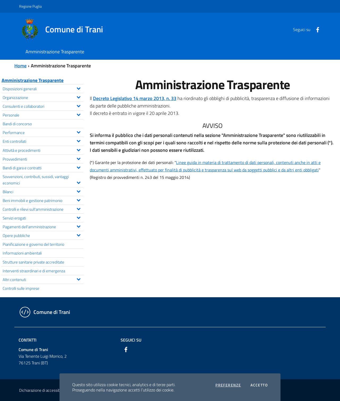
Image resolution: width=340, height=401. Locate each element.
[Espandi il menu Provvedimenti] (78, 158)
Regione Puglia (30, 6)
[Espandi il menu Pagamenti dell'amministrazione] (78, 226)
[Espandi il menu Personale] (78, 114)
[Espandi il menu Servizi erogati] (78, 217)
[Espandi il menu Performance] (78, 131)
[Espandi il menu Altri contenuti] (78, 278)
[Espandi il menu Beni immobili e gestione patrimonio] (78, 199)
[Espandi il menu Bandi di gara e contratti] (78, 167)
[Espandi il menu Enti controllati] (78, 140)
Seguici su (131, 340)
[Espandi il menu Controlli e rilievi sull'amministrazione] (78, 208)
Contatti (27, 340)
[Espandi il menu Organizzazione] (78, 96)
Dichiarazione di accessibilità (42, 390)
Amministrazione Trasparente (32, 80)
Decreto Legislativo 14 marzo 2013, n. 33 (134, 98)
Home (20, 65)
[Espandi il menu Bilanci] (78, 191)
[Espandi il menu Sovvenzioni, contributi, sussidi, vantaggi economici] (78, 182)
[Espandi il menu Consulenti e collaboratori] (78, 105)
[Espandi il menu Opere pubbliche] (78, 234)
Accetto (259, 385)
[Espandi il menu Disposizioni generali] (78, 88)
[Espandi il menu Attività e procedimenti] (78, 149)
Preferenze (228, 385)
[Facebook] (315, 29)
